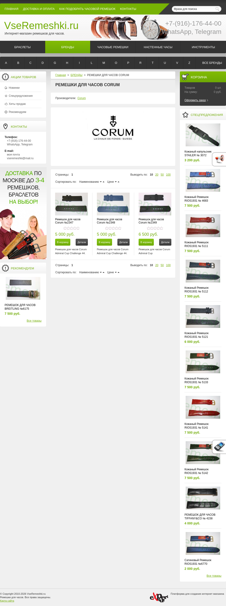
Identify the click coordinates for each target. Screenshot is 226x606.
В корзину (62, 242)
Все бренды (212, 63)
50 (162, 174)
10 (151, 174)
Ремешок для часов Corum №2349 (151, 221)
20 (156, 174)
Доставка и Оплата (39, 9)
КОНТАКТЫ (128, 9)
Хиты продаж (17, 104)
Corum (81, 98)
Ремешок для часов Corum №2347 (67, 221)
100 (168, 174)
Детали (81, 242)
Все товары (34, 320)
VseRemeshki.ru (41, 25)
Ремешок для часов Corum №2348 (109, 221)
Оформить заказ (195, 100)
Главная (11, 9)
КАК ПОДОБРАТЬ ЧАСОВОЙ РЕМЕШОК (87, 9)
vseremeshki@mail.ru (20, 158)
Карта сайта (7, 600)
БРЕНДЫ (76, 75)
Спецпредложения (21, 95)
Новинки (14, 87)
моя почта (13, 154)
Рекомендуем (17, 112)
